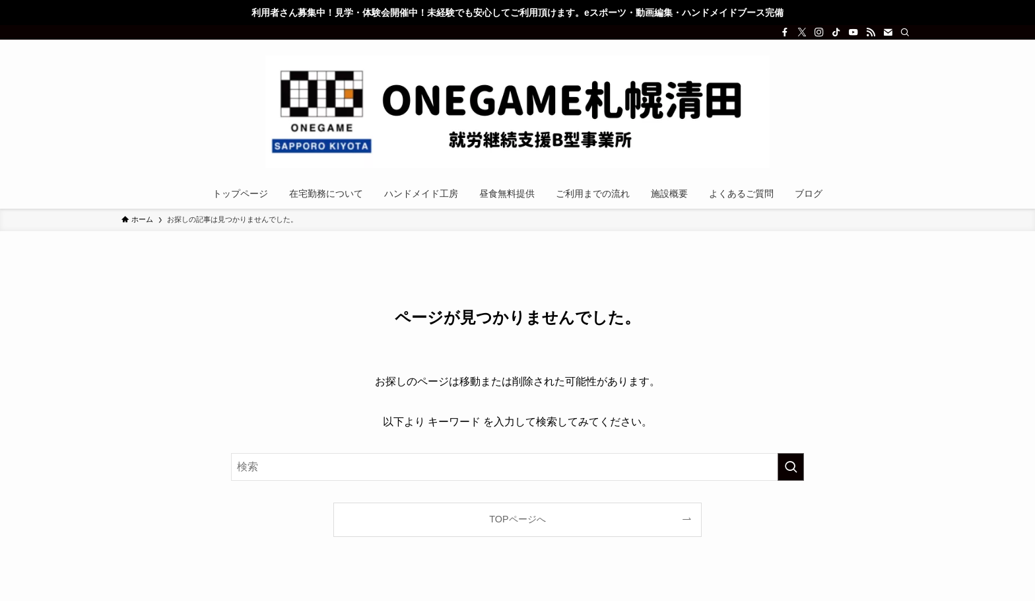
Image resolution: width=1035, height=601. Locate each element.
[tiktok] (836, 32)
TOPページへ (517, 519)
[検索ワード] (517, 467)
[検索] (905, 32)
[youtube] (853, 32)
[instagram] (819, 32)
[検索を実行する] (791, 467)
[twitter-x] (802, 32)
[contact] (887, 32)
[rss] (870, 32)
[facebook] (784, 32)
